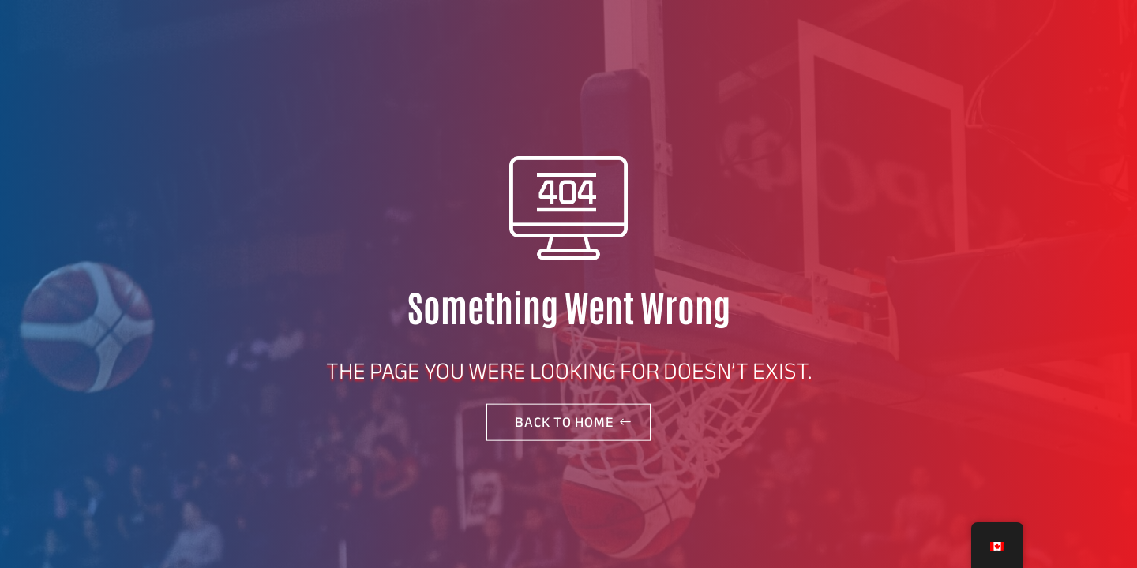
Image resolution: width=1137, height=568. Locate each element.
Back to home (564, 422)
